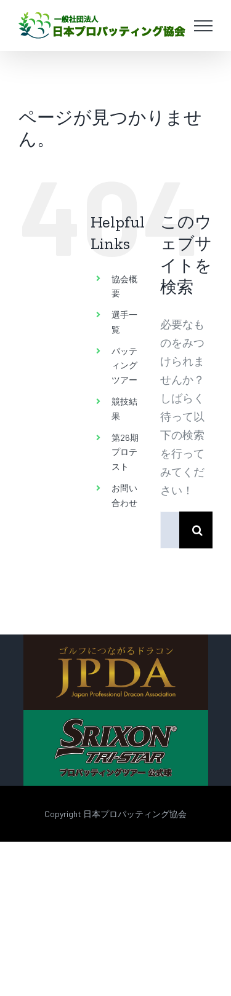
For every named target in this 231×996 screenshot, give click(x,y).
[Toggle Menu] (204, 25)
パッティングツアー (124, 365)
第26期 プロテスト (125, 452)
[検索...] (169, 530)
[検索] (197, 530)
